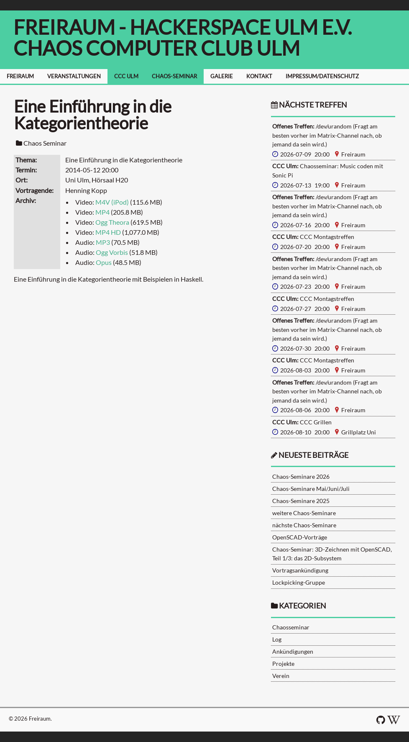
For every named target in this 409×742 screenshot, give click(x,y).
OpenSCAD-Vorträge (299, 537)
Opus (104, 262)
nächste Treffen (309, 104)
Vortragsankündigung (300, 570)
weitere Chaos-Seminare (304, 512)
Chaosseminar (290, 627)
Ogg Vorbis (112, 252)
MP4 (102, 212)
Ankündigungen (292, 651)
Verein (280, 675)
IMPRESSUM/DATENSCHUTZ (322, 76)
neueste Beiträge (313, 455)
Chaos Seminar (44, 143)
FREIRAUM (20, 76)
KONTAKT (259, 76)
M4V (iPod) (112, 202)
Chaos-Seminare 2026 (301, 476)
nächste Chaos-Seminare (304, 525)
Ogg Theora (112, 222)
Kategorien (302, 605)
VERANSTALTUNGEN (74, 76)
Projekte (283, 663)
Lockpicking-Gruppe (298, 582)
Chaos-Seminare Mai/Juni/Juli (311, 488)
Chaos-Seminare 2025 (301, 500)
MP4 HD (108, 232)
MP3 (103, 242)
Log (276, 639)
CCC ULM (126, 76)
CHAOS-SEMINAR (174, 76)
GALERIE (221, 76)
